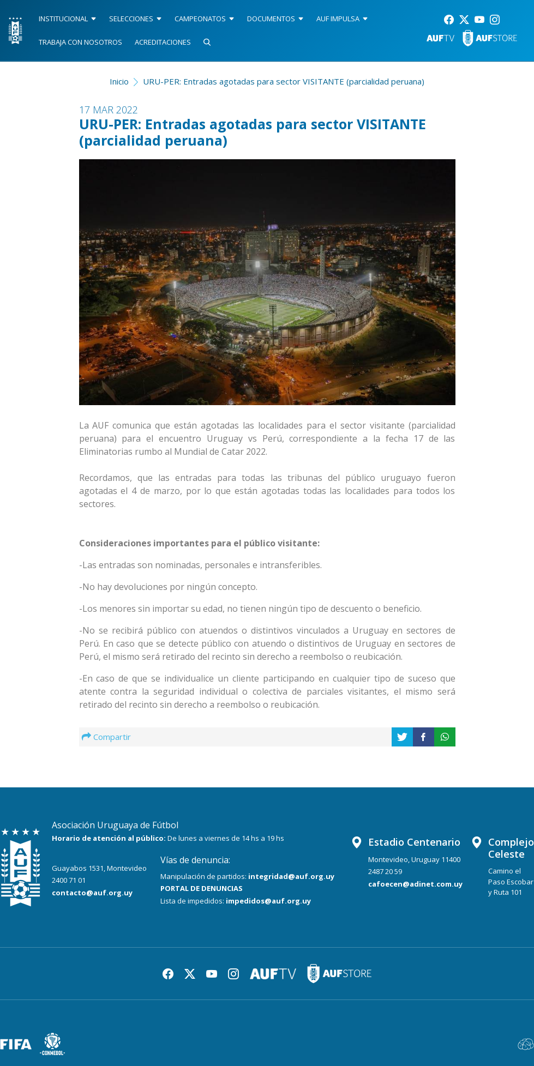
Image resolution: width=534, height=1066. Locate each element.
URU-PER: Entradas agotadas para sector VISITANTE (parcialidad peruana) (283, 81)
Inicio (119, 81)
